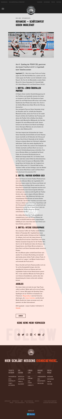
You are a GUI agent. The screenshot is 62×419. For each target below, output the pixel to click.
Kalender (21, 384)
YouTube (49, 384)
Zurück (20, 316)
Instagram (50, 379)
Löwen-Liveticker (30, 298)
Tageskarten (12, 376)
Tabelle (20, 381)
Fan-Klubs (40, 383)
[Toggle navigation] (3, 8)
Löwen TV (30, 385)
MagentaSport (27, 296)
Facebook (50, 376)
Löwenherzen (41, 376)
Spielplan (21, 379)
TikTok (49, 381)
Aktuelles (21, 376)
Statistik (18, 308)
